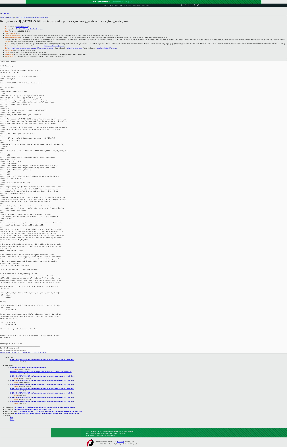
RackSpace (120, 442)
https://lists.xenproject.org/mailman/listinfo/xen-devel (23, 352)
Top (2, 13)
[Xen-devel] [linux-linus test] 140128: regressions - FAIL (32, 409)
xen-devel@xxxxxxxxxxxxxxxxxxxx (19, 48)
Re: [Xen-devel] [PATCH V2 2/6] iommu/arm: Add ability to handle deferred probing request (44, 407)
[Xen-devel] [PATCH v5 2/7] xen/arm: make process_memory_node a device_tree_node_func (40, 372)
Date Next (11, 17)
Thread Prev (19, 17)
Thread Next (27, 17)
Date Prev (4, 17)
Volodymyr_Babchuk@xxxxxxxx (33, 29)
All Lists (6, 13)
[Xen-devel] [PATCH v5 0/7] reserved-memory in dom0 (28, 367)
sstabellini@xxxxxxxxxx (74, 48)
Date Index (35, 17)
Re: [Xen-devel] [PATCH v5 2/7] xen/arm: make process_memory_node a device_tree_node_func (42, 360)
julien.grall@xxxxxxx (22, 27)
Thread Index (44, 17)
